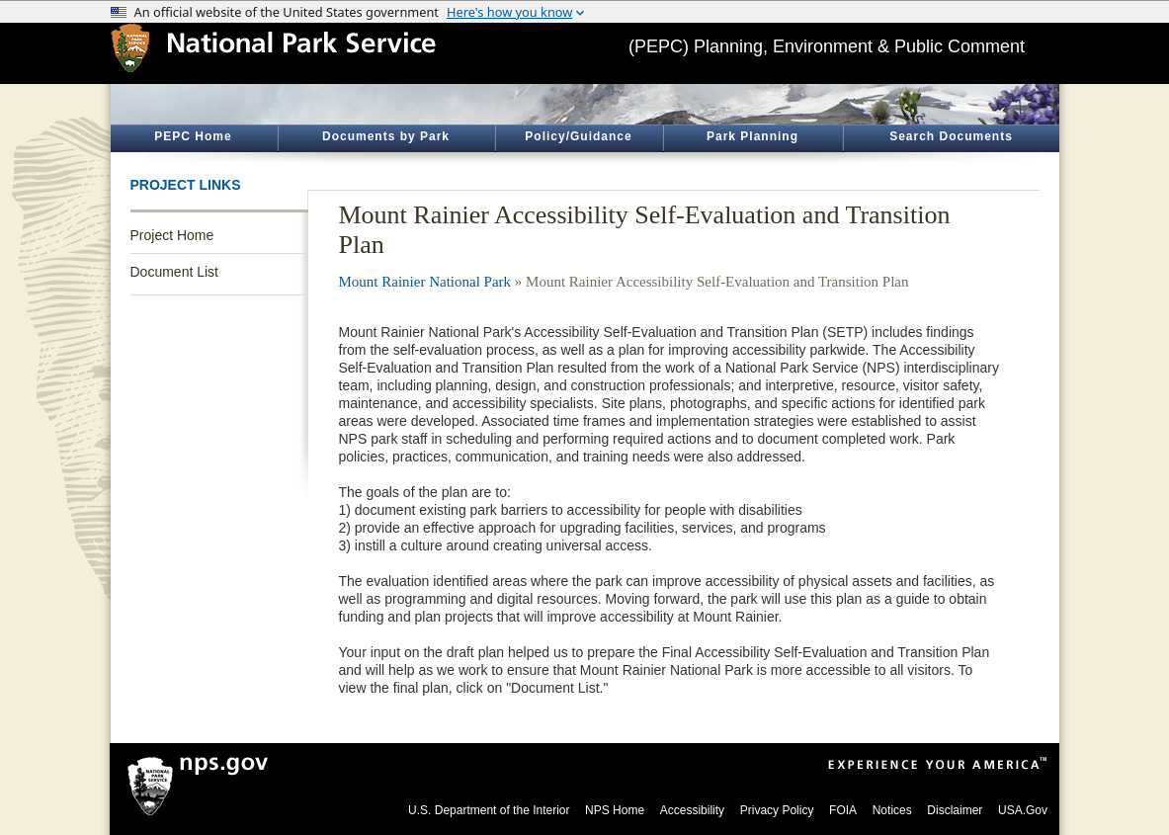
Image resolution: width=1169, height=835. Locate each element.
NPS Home (614, 810)
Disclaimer (954, 810)
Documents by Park (386, 136)
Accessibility (692, 810)
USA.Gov (1022, 810)
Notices (892, 810)
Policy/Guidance (578, 136)
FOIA (843, 810)
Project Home (172, 235)
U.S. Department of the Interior (488, 810)
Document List (174, 272)
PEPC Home (192, 136)
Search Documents (951, 136)
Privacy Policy (777, 810)
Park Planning (752, 136)
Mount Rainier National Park (425, 282)
